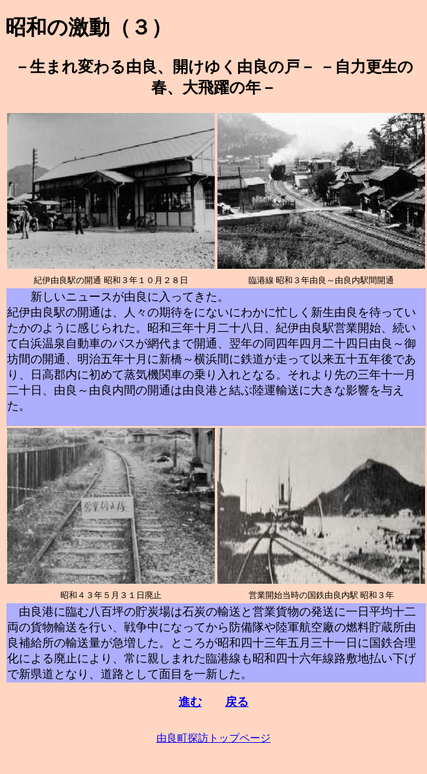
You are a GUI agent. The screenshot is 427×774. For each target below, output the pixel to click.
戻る (237, 701)
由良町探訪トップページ (213, 737)
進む (190, 701)
